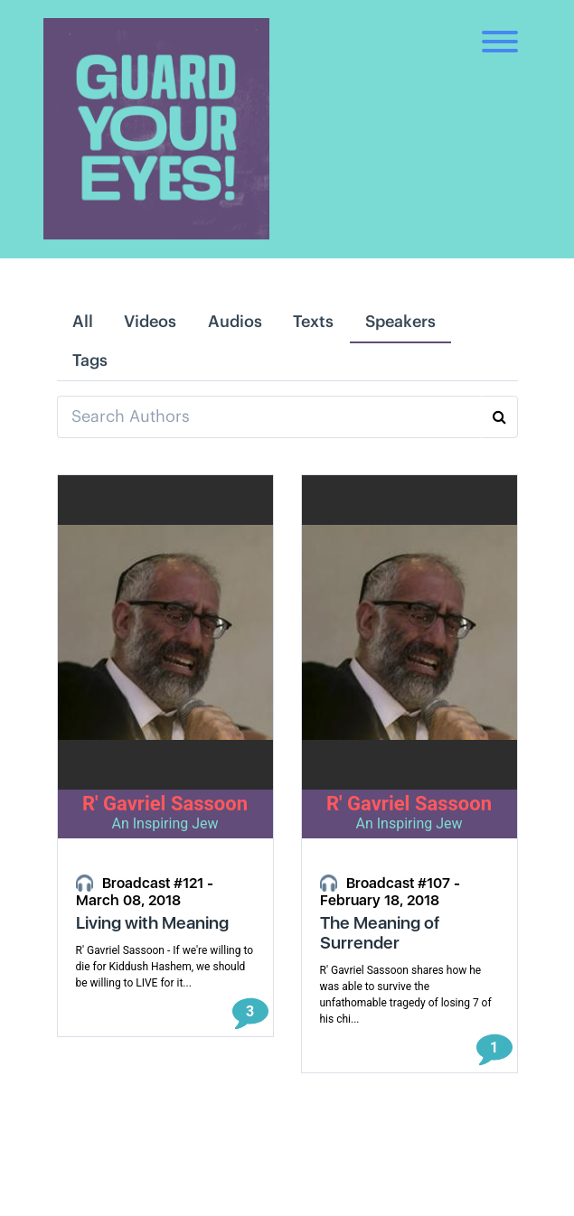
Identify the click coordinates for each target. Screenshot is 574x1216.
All (82, 321)
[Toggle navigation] (500, 27)
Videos (150, 321)
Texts (313, 321)
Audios (235, 321)
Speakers (400, 321)
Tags (90, 360)
